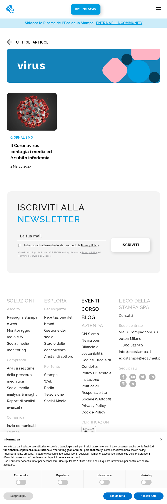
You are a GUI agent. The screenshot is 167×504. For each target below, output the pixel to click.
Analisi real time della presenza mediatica (21, 374)
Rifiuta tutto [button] (117, 495)
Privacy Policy (90, 245)
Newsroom (91, 340)
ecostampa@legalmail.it (139, 358)
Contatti (126, 316)
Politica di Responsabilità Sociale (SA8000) (96, 392)
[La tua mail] (61, 236)
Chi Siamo (90, 334)
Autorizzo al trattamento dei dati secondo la (61, 245)
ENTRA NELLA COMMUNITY (119, 23)
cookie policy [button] (137, 450)
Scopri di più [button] (18, 495)
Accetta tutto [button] (149, 495)
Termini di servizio (28, 255)
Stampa (51, 375)
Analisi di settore (58, 356)
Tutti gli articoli (32, 42)
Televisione (54, 394)
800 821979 (133, 345)
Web (48, 381)
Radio (49, 388)
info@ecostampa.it (135, 352)
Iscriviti (130, 245)
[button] (161, 439)
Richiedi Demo (85, 9)
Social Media (55, 401)
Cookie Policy (93, 412)
